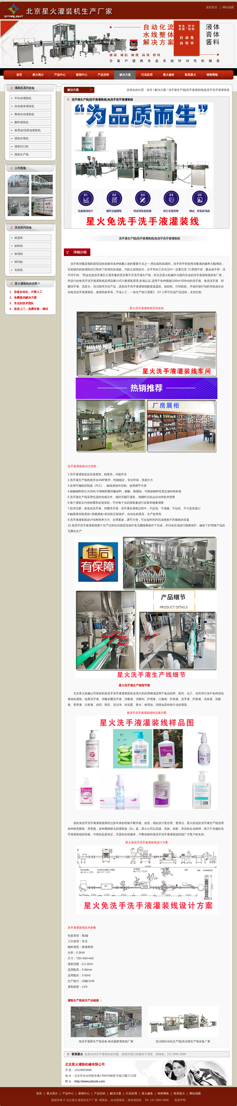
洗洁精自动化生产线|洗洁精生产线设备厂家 (183, 1041)
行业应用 (147, 74)
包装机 (18, 270)
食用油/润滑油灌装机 (27, 130)
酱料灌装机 (21, 122)
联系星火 (190, 74)
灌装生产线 (21, 154)
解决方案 (125, 74)
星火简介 (38, 74)
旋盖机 (18, 237)
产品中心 (60, 74)
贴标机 (18, 245)
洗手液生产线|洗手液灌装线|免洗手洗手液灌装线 (146, 238)
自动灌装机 (117, 1100)
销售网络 (212, 74)
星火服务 (168, 74)
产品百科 (103, 74)
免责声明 (180, 1100)
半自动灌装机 (22, 98)
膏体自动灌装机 (24, 114)
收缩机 (18, 254)
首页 (19, 74)
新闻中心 (81, 74)
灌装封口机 (21, 146)
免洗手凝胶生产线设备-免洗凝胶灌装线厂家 (106, 1041)
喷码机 (18, 262)
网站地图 (228, 7)
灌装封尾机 (21, 138)
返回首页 (211, 7)
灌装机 (106, 1054)
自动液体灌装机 (24, 106)
